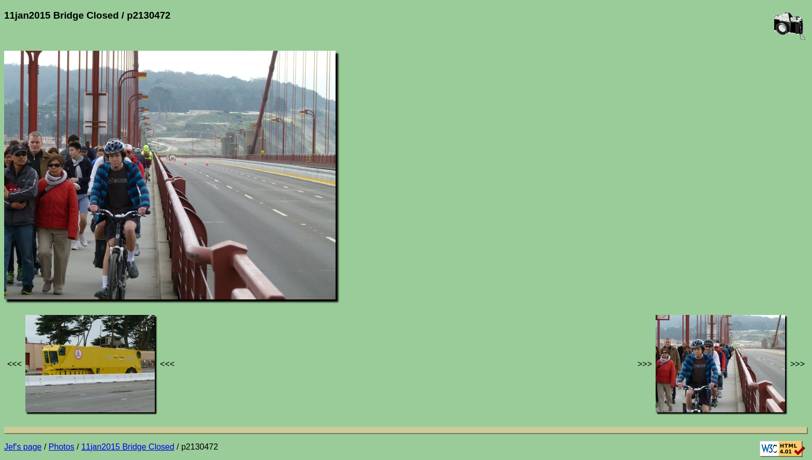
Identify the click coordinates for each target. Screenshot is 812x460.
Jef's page (22, 446)
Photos (62, 446)
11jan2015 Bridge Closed (128, 446)
